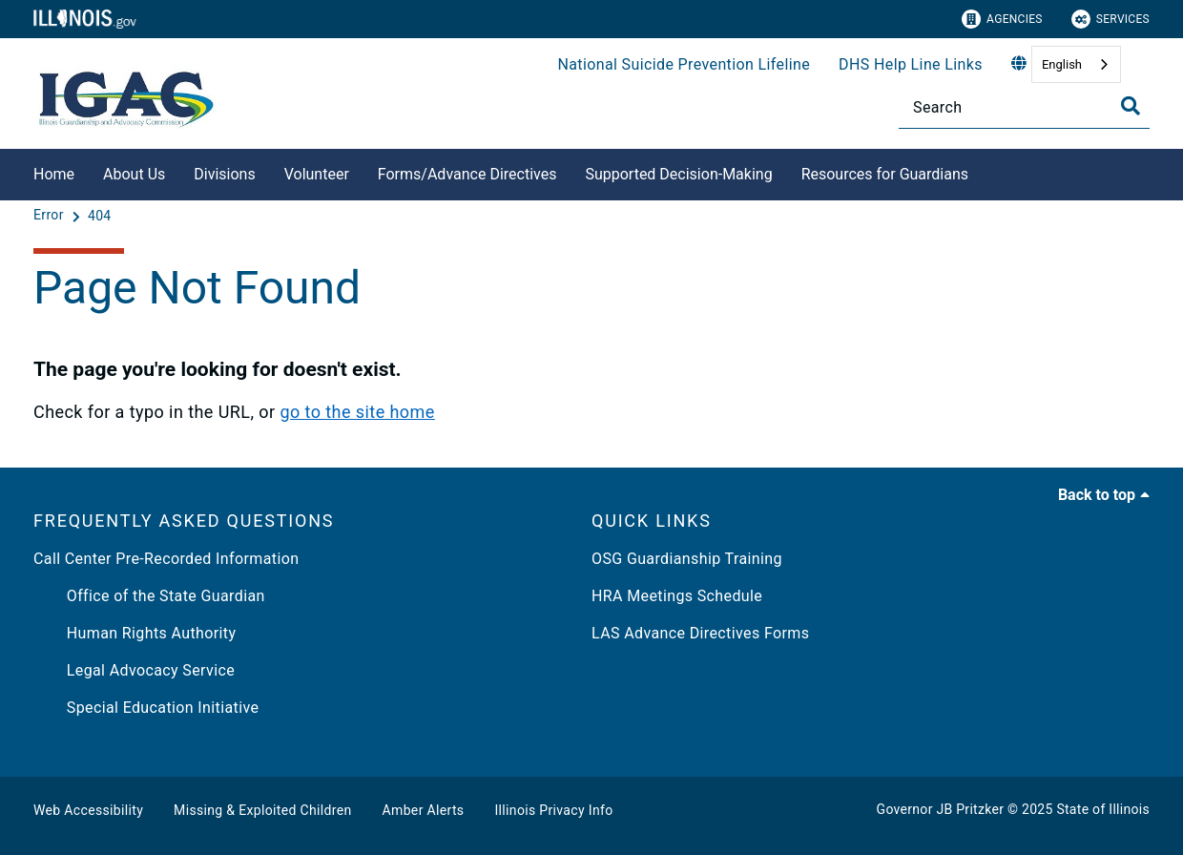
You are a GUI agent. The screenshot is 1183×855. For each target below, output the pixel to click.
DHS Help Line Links (911, 64)
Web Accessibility (88, 810)
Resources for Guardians (884, 174)
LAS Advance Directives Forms (700, 633)
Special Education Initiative (146, 708)
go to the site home (357, 412)
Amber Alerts (424, 810)
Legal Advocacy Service (134, 670)
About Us (134, 174)
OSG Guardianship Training (687, 559)
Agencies (1002, 19)
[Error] (50, 215)
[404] (100, 215)
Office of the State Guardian (149, 596)
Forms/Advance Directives (467, 174)
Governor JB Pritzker (941, 809)
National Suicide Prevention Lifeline (683, 64)
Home (53, 174)
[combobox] (1076, 64)
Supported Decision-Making (678, 174)
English (1062, 64)
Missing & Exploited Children (262, 810)
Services (1110, 19)
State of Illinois (1103, 809)
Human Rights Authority (134, 633)
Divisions (224, 174)
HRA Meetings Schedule (677, 596)
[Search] (1024, 107)
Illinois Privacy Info (553, 810)
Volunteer (316, 174)
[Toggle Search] (1130, 105)
